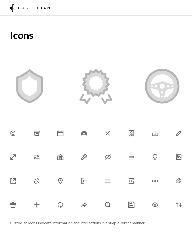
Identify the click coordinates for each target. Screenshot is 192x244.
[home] (30, 8)
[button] (180, 7)
